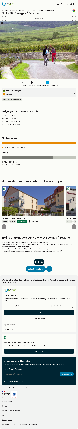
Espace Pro (8, 329)
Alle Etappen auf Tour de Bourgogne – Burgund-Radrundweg (29, 10)
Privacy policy (7, 420)
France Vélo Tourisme (29, 424)
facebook (57, 306)
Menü (69, 4)
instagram (22, 306)
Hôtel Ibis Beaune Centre (13, 218)
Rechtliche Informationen (11, 411)
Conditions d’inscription (13, 381)
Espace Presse (9, 324)
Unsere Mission (39, 318)
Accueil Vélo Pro (8, 401)
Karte (40, 262)
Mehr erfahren (39, 351)
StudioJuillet (15, 424)
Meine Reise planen (36, 269)
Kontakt (39, 312)
